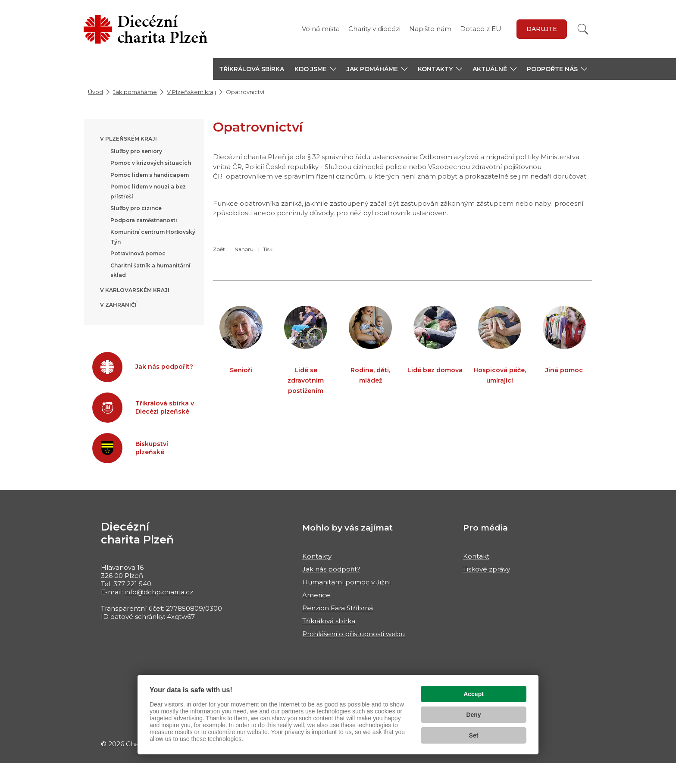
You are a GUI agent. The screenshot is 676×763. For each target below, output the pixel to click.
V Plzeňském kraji (191, 91)
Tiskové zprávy (486, 569)
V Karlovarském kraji (134, 290)
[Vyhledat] (582, 29)
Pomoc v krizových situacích (150, 163)
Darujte (541, 29)
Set (474, 735)
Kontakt (476, 556)
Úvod (95, 91)
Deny (473, 714)
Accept (473, 694)
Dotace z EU (480, 29)
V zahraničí (118, 304)
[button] (315, 69)
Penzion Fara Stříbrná (337, 608)
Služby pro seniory (136, 151)
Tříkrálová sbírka (251, 69)
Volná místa (321, 29)
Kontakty (317, 556)
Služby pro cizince (136, 208)
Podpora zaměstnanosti (143, 220)
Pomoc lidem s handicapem (149, 175)
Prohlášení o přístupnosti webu (353, 634)
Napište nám (430, 29)
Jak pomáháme (135, 91)
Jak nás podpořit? (331, 569)
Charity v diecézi (374, 29)
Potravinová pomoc (138, 253)
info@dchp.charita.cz (159, 592)
